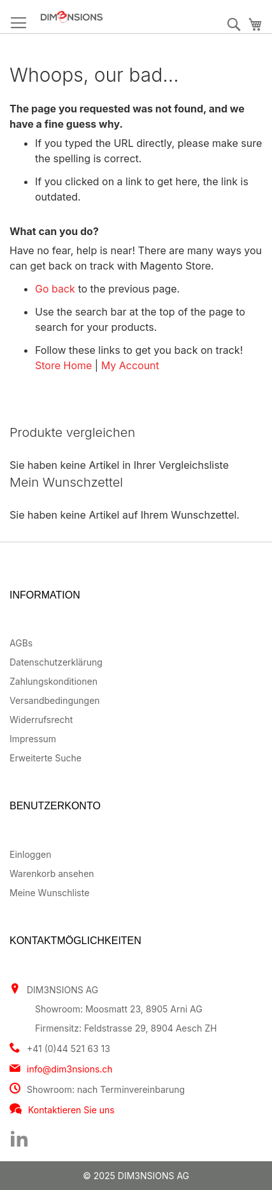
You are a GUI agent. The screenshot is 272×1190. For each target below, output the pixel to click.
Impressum (33, 738)
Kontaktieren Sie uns (71, 1109)
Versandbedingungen (55, 700)
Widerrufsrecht (41, 719)
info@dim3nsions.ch (70, 1069)
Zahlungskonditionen (53, 681)
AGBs (21, 642)
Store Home (63, 365)
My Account (130, 365)
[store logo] (103, 17)
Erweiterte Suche (46, 757)
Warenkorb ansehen (52, 873)
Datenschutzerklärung (56, 662)
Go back (55, 288)
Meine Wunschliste (49, 892)
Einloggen (30, 854)
